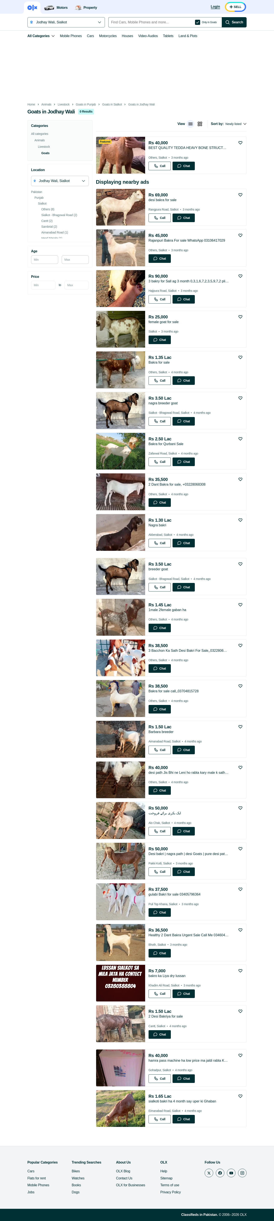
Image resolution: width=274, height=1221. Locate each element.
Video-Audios (148, 36)
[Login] (215, 7)
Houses (127, 36)
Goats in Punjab (86, 104)
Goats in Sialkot (112, 104)
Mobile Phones (71, 36)
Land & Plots (188, 36)
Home (31, 104)
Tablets (168, 36)
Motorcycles (108, 36)
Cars (90, 36)
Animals (46, 104)
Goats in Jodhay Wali (141, 104)
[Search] (234, 22)
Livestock (64, 104)
